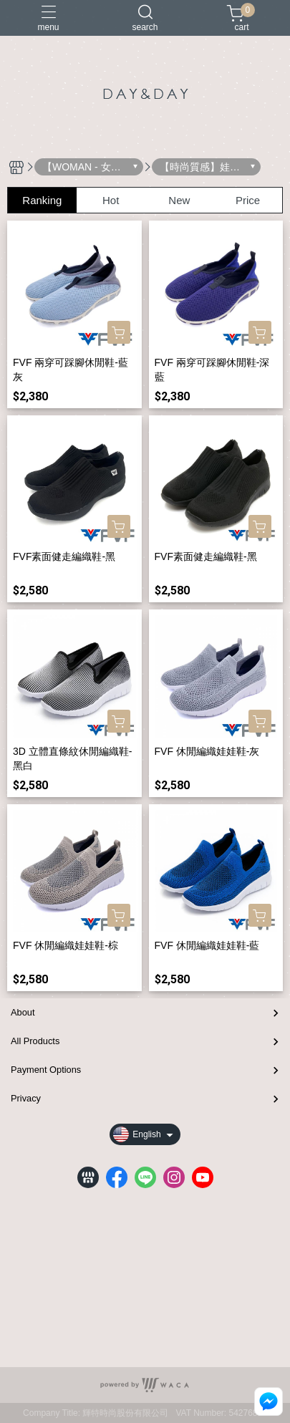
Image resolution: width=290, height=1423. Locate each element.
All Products (35, 1041)
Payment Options (46, 1069)
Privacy (26, 1098)
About (22, 1012)
